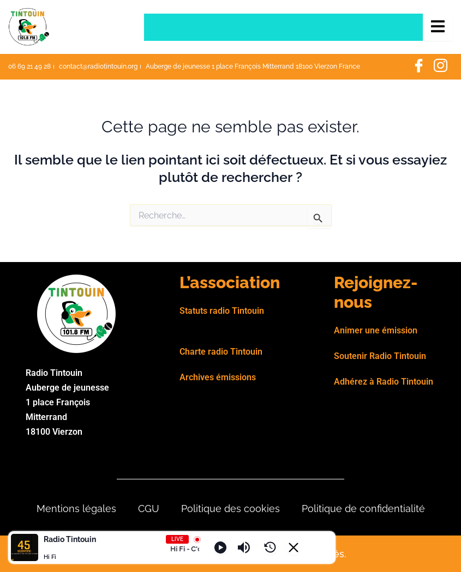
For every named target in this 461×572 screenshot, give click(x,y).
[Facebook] (418, 67)
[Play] (220, 547)
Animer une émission (375, 330)
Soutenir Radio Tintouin (380, 356)
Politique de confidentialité (363, 508)
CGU (148, 508)
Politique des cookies (230, 508)
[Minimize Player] (293, 547)
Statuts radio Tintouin (221, 311)
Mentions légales (76, 508)
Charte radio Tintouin (220, 351)
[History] (270, 547)
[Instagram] (440, 67)
